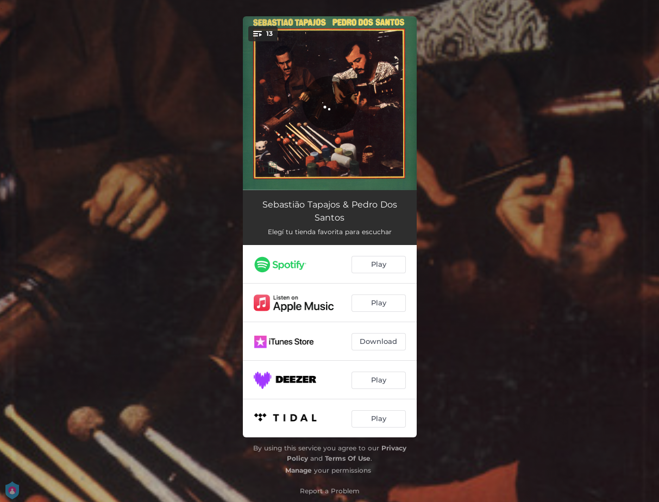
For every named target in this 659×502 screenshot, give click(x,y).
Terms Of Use (348, 458)
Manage (298, 470)
